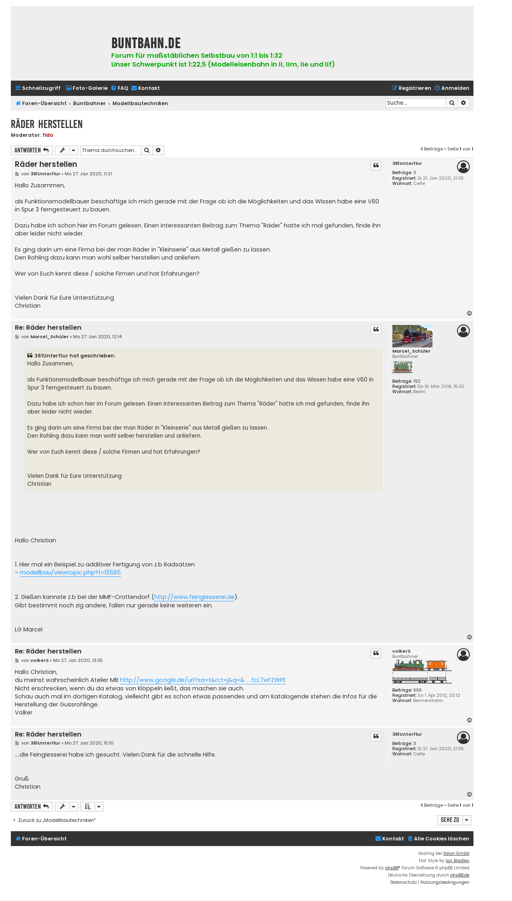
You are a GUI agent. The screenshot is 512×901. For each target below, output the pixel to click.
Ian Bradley (457, 861)
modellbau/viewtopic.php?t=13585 (70, 572)
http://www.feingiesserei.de (194, 597)
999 (417, 690)
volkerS (401, 651)
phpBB (391, 868)
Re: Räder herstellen (48, 328)
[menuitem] (86, 88)
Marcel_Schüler (411, 351)
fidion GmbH (456, 853)
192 (416, 381)
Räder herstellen (47, 124)
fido (48, 135)
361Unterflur (407, 163)
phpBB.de (459, 875)
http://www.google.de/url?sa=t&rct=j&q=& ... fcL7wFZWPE (203, 680)
